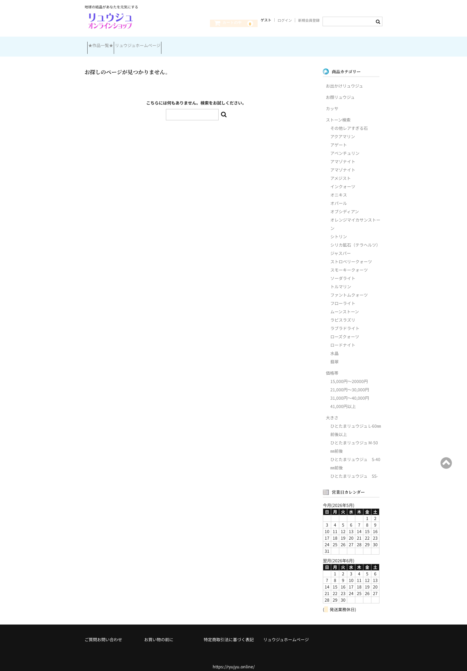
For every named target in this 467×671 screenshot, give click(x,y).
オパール (338, 197)
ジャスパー (340, 247)
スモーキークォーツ (349, 264)
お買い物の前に (158, 633)
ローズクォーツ (344, 330)
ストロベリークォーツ (351, 255)
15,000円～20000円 (349, 375)
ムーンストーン (344, 305)
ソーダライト (342, 272)
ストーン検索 (338, 113)
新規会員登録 (309, 20)
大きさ (332, 411)
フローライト (342, 297)
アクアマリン (342, 130)
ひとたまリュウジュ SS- (354, 470)
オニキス (338, 189)
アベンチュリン (344, 147)
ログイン (285, 20)
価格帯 (332, 367)
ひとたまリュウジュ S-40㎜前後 (355, 457)
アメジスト (340, 172)
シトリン (338, 230)
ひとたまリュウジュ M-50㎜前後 (354, 440)
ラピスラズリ (342, 314)
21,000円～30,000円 (349, 383)
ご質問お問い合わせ (103, 633)
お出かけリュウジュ (344, 79)
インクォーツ (342, 180)
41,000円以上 (343, 400)
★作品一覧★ (103, 44)
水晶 (334, 347)
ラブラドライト (344, 322)
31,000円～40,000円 (349, 392)
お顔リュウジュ (340, 91)
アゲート (338, 138)
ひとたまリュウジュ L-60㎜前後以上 (355, 424)
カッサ (332, 102)
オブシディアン (344, 205)
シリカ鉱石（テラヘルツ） (355, 239)
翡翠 (334, 355)
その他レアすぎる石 (349, 122)
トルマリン (340, 280)
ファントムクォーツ (349, 289)
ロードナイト (342, 339)
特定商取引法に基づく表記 (229, 633)
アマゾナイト (342, 155)
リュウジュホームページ (151, 44)
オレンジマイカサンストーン (355, 218)
